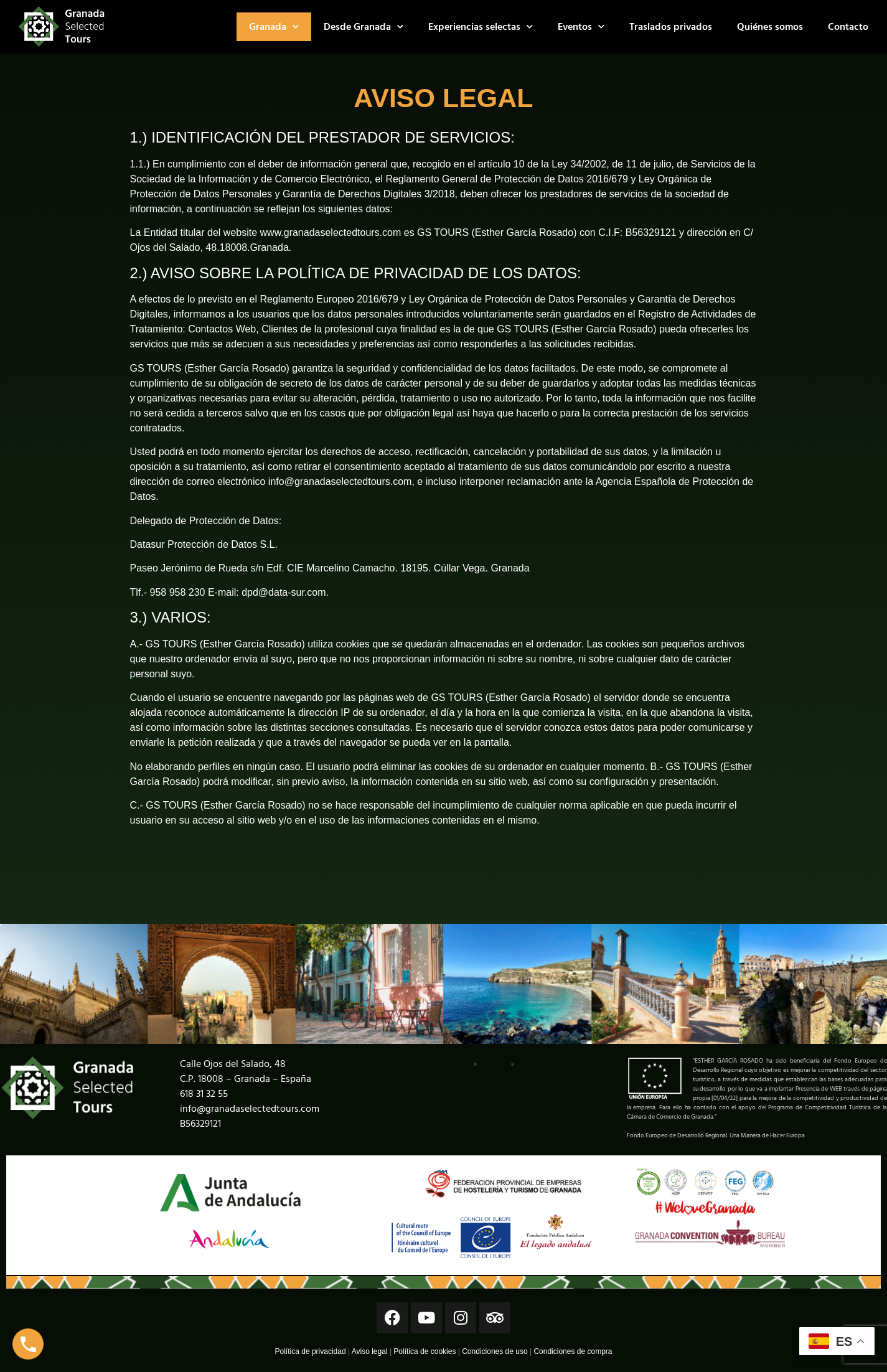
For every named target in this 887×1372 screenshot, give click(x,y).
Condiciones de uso (494, 1351)
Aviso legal (370, 1351)
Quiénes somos (770, 27)
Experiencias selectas (480, 26)
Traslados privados (670, 27)
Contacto (848, 27)
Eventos (581, 26)
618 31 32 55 (204, 1094)
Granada (274, 26)
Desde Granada (363, 26)
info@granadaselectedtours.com (249, 1109)
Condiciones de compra (572, 1351)
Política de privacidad (310, 1351)
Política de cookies (424, 1351)
